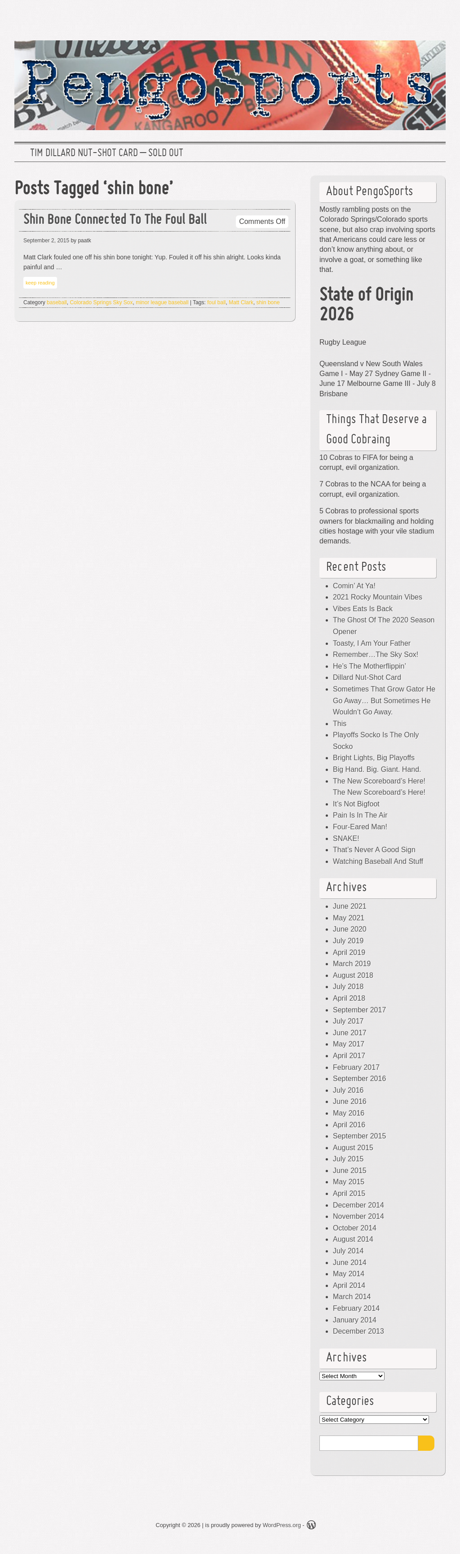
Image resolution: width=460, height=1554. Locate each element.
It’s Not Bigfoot (356, 804)
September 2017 (359, 1010)
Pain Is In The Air (360, 815)
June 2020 (350, 929)
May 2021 (348, 918)
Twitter (376, 15)
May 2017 (348, 1044)
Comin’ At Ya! (354, 586)
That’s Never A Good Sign (374, 850)
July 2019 (348, 941)
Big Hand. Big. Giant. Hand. (377, 769)
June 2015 (350, 1170)
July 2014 (348, 1251)
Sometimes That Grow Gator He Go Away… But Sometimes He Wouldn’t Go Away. (384, 700)
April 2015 (349, 1193)
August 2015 (353, 1147)
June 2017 (350, 1033)
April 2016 (349, 1125)
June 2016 (350, 1101)
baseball (57, 302)
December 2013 (358, 1331)
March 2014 (352, 1296)
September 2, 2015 (46, 240)
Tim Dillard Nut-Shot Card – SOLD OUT (106, 153)
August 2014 (353, 1239)
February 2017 (356, 1067)
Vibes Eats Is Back (363, 609)
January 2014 (354, 1320)
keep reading (40, 282)
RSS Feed (433, 15)
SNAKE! (346, 838)
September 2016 (359, 1078)
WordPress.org (282, 1525)
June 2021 (350, 906)
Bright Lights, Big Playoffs (374, 758)
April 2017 (349, 1055)
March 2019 (352, 963)
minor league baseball (162, 302)
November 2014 (358, 1216)
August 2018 (353, 975)
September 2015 (359, 1136)
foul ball (216, 302)
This (339, 723)
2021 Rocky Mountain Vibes (377, 597)
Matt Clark (241, 302)
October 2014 (354, 1228)
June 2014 (350, 1262)
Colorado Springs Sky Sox (101, 302)
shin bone (268, 302)
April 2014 (349, 1285)
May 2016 (348, 1113)
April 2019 (349, 952)
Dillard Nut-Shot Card (367, 677)
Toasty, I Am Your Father (372, 643)
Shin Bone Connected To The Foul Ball (115, 220)
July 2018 (348, 986)
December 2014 (358, 1205)
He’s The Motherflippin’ (369, 666)
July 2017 (348, 1021)
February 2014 (356, 1308)
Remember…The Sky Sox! (375, 654)
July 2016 (348, 1090)
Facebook (405, 15)
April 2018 (349, 998)
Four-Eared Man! (360, 827)
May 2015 (348, 1182)
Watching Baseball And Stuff (378, 861)
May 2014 (348, 1274)
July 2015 (348, 1159)
